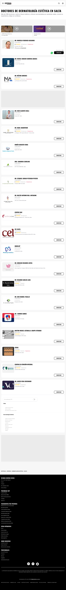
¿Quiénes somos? (4, 543)
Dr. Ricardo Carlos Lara (23, 280)
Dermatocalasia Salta (5, 513)
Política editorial (42, 582)
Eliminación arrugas (5, 534)
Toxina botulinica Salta (5, 509)
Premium (3, 553)
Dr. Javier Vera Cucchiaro (23, 381)
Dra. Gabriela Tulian (5, 485)
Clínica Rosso (3, 487)
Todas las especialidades (10, 418)
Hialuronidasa (3, 530)
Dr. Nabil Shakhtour (21, 128)
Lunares (6, 423)
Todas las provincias (9, 407)
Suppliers (3, 557)
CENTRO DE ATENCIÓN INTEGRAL (24, 364)
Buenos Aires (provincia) (6, 496)
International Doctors (5, 559)
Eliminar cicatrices (8, 420)
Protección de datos (5, 582)
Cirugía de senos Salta (5, 519)
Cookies (18, 582)
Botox (2, 528)
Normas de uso (13, 582)
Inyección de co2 (4, 532)
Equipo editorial (4, 544)
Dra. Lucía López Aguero (6, 479)
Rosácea (6, 425)
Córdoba (2, 498)
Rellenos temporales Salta (6, 521)
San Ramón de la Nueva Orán (10, 410)
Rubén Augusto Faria (21, 145)
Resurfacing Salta (4, 507)
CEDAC (16, 347)
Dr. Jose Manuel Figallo (22, 297)
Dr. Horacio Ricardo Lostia (23, 263)
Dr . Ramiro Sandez (21, 314)
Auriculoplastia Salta (5, 515)
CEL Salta (17, 229)
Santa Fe (3, 500)
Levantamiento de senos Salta (7, 523)
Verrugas (6, 428)
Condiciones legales (34, 582)
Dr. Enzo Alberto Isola (22, 111)
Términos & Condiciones (52, 582)
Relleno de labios (4, 536)
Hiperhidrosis (7, 421)
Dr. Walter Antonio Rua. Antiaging (25, 195)
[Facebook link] (33, 564)
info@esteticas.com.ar (35, 579)
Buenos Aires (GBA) (5, 494)
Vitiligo (6, 430)
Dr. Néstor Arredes (21, 76)
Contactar (58, 52)
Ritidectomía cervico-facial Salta (7, 505)
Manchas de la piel (8, 424)
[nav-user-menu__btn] (63, 3)
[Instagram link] (28, 564)
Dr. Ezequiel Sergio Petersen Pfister (26, 178)
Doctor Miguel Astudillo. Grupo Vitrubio (28, 331)
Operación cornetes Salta (6, 517)
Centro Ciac (18, 212)
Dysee (2, 481)
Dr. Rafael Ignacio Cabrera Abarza (26, 59)
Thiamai (2, 483)
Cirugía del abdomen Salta (6, 511)
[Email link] (37, 564)
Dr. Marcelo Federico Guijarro (25, 40)
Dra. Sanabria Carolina (22, 162)
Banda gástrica (4, 537)
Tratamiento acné (8, 427)
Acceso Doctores (4, 552)
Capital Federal (4, 492)
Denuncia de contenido (5, 546)
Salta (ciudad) (8, 409)
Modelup (17, 246)
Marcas (2, 555)
